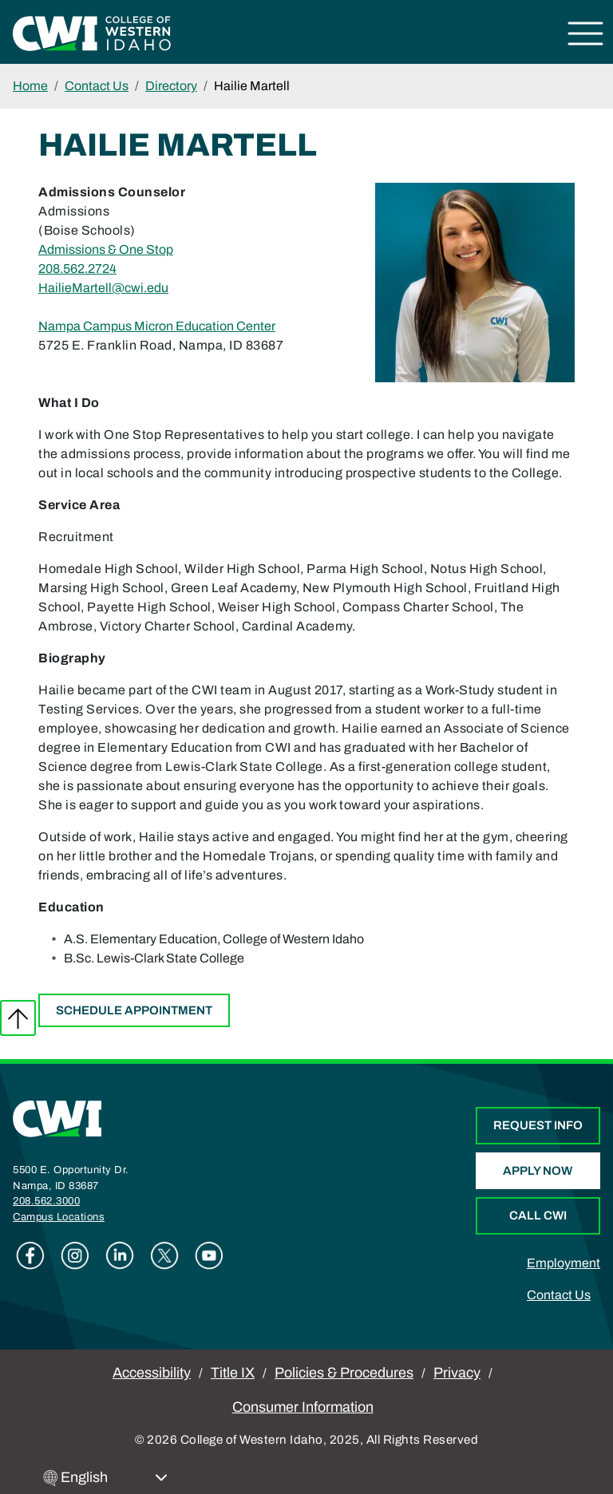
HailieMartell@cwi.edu (103, 287)
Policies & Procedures (344, 1373)
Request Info (538, 1125)
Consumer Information (303, 1407)
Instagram (75, 1255)
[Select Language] (114, 1477)
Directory (171, 86)
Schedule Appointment (134, 1010)
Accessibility (152, 1373)
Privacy (457, 1373)
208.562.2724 (77, 268)
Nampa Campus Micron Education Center (156, 326)
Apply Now (537, 1170)
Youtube (209, 1255)
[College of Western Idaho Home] (92, 32)
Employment (563, 1263)
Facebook (30, 1255)
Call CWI (538, 1215)
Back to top (18, 1018)
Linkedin (119, 1255)
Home (30, 86)
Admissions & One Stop (105, 249)
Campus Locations (59, 1217)
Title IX (233, 1373)
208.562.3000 (46, 1201)
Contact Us (97, 86)
